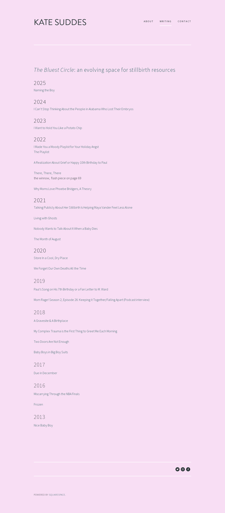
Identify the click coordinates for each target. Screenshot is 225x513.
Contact (184, 21)
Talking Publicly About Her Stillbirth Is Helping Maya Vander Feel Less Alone (83, 207)
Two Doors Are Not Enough (51, 341)
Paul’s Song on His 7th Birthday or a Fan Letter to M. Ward (71, 289)
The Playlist (41, 152)
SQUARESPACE (57, 494)
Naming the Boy (44, 90)
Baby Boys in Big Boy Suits (51, 352)
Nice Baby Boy (43, 425)
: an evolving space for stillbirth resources (104, 69)
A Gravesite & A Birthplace (51, 320)
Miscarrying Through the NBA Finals (56, 394)
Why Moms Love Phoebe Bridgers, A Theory (63, 188)
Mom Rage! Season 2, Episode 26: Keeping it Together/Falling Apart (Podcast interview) (91, 300)
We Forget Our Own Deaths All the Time (60, 268)
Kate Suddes (60, 22)
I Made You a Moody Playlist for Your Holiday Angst (66, 146)
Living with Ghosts (45, 218)
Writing (166, 21)
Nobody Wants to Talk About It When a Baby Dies (65, 228)
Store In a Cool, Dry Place (51, 258)
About (149, 21)
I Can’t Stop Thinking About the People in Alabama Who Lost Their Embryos (83, 109)
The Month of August (47, 239)
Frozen (38, 404)
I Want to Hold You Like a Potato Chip (58, 128)
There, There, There (47, 173)
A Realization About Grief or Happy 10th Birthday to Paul (70, 162)
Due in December (45, 373)
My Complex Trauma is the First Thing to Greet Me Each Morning (75, 331)
